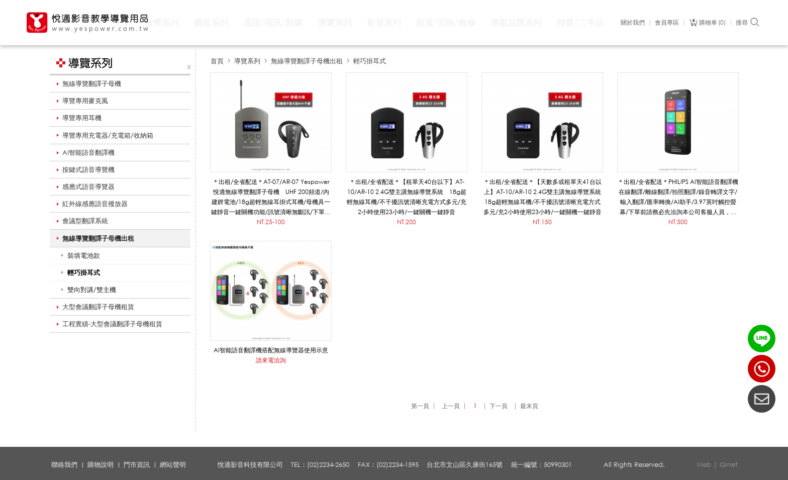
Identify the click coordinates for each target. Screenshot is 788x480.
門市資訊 (137, 464)
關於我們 (633, 23)
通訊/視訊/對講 (273, 22)
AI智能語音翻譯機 (88, 152)
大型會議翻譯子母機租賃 (98, 307)
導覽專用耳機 (82, 118)
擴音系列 (211, 22)
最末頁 (529, 406)
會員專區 (667, 23)
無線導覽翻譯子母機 (91, 83)
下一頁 (498, 406)
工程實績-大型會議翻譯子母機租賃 (112, 324)
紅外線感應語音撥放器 (95, 204)
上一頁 (451, 406)
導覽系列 (335, 22)
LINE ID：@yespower (761, 338)
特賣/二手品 (580, 22)
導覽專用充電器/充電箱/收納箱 (107, 135)
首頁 (217, 61)
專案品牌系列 (516, 22)
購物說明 (100, 464)
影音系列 (384, 22)
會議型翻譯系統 (85, 221)
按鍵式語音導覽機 (88, 169)
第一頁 (420, 406)
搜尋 (748, 23)
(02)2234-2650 (761, 368)
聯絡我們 (64, 464)
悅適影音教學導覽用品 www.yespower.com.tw (88, 23)
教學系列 (162, 22)
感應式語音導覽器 (88, 186)
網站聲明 (173, 464)
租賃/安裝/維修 (445, 22)
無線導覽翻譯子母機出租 (98, 238)
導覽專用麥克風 (85, 101)
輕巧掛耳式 (369, 61)
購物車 (712, 23)
